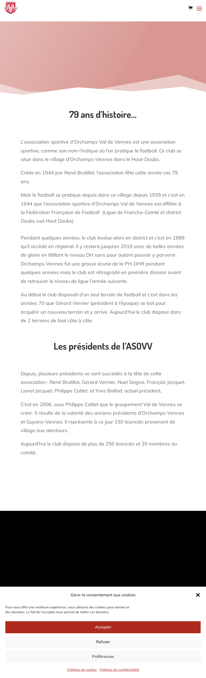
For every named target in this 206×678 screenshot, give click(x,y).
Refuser (103, 641)
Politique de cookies (82, 670)
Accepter (103, 627)
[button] (198, 595)
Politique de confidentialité (119, 670)
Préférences (103, 656)
